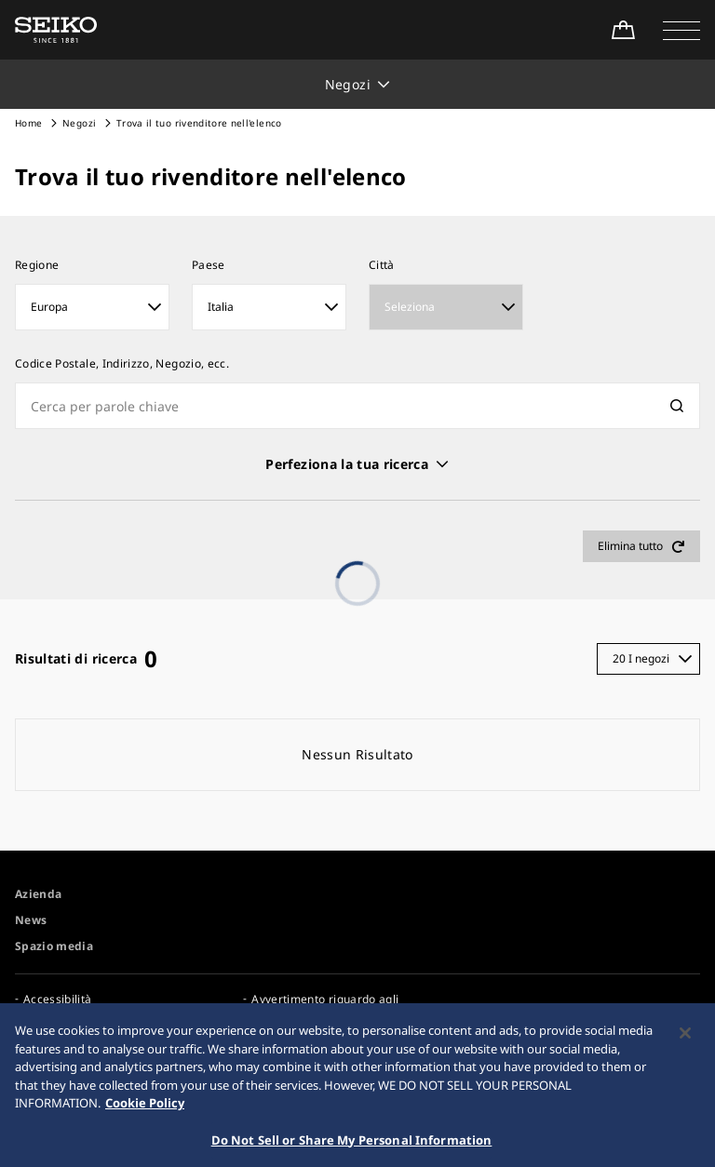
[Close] (685, 1039)
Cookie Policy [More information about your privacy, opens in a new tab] (144, 1109)
